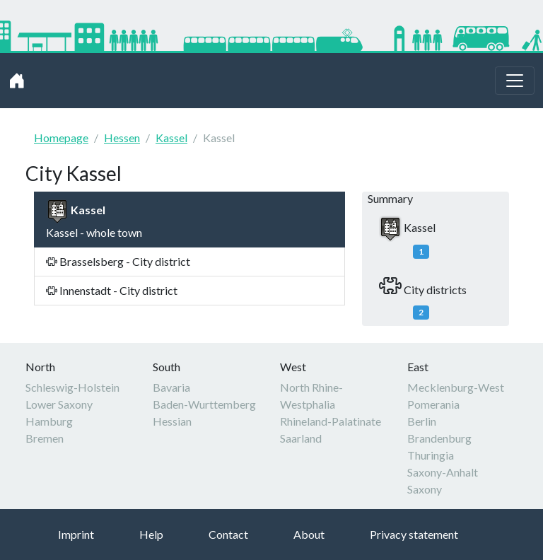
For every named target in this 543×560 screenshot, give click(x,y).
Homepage (61, 137)
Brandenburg (439, 438)
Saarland (301, 438)
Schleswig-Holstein (72, 387)
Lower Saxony (59, 404)
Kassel (171, 137)
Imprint (76, 534)
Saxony (424, 489)
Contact (228, 534)
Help (151, 534)
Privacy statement (414, 534)
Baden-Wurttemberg (204, 404)
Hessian (172, 421)
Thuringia (430, 455)
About (309, 534)
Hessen (122, 137)
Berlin (421, 421)
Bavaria (171, 387)
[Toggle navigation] (515, 80)
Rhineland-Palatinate (330, 421)
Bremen (44, 438)
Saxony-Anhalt (442, 472)
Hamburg (49, 421)
